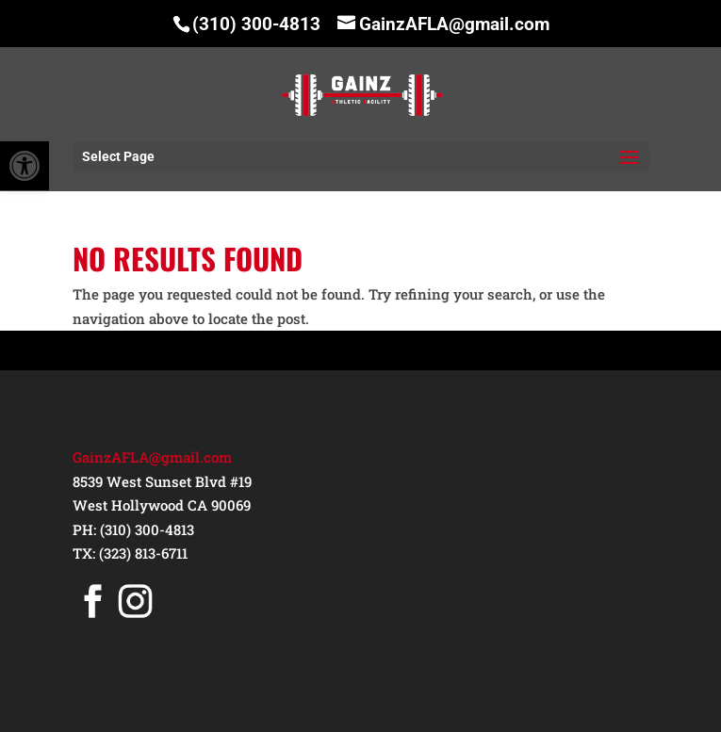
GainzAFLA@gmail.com (152, 456)
